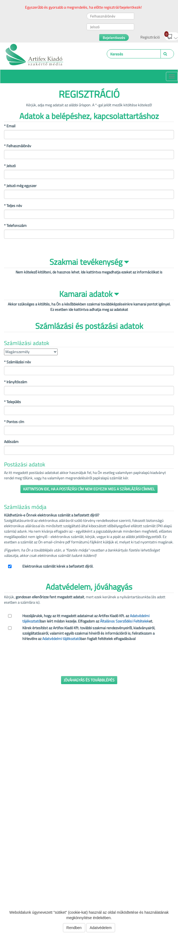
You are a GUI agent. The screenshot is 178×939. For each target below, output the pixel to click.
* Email (9, 126)
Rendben (74, 928)
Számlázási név (17, 362)
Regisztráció (150, 37)
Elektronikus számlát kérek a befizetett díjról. (57, 566)
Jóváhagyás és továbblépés (89, 680)
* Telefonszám (15, 225)
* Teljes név (13, 205)
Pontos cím (14, 421)
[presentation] (45, 661)
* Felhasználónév (17, 146)
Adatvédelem (101, 928)
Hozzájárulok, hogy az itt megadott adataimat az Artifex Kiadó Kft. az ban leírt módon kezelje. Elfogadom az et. (87, 618)
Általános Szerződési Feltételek (124, 621)
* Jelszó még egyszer (20, 185)
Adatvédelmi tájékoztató (61, 638)
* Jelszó (10, 165)
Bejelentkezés (114, 37)
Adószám (11, 441)
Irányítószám (15, 382)
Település (12, 402)
